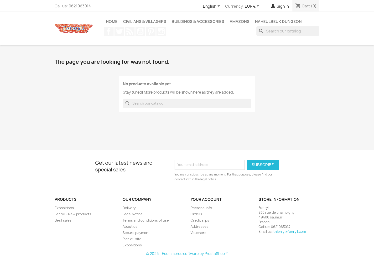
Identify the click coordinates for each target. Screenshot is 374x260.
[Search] (287, 31)
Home (112, 21)
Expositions (64, 208)
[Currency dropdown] (253, 6)
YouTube (140, 31)
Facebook (109, 31)
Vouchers (198, 232)
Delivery (129, 208)
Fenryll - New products (73, 214)
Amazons (239, 21)
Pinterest (151, 31)
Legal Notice (133, 214)
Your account (206, 199)
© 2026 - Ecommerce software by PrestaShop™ (187, 253)
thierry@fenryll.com (289, 231)
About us (130, 226)
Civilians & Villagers (144, 21)
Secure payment (136, 232)
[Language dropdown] (212, 6)
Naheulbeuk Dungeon (278, 21)
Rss (130, 31)
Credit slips (200, 220)
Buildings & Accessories (198, 21)
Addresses (199, 226)
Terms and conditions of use (146, 220)
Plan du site (132, 239)
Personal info (201, 208)
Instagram (161, 31)
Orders (196, 214)
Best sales (63, 220)
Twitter (119, 31)
